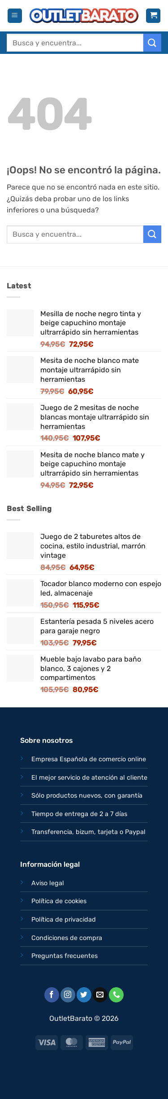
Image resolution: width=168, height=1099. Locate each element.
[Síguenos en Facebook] (51, 994)
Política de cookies (58, 901)
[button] (15, 16)
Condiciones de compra (66, 938)
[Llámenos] (116, 994)
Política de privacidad (63, 919)
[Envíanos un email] (100, 994)
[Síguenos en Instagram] (67, 994)
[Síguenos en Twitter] (84, 994)
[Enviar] (152, 42)
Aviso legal (47, 883)
